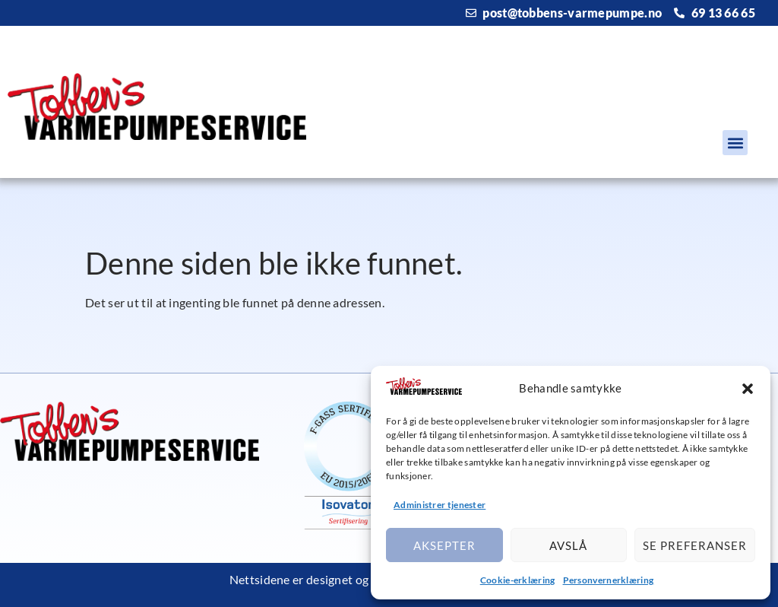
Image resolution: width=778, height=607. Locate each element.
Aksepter (444, 545)
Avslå (568, 545)
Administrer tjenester (439, 504)
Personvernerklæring (608, 580)
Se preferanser (695, 545)
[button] (747, 388)
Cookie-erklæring (517, 580)
